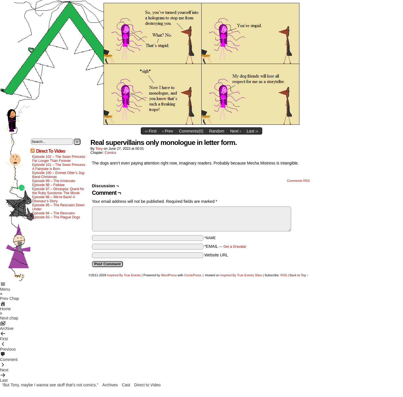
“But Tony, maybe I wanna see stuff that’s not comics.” (50, 385)
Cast (126, 385)
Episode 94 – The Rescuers (53, 213)
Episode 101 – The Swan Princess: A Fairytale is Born (59, 167)
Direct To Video (50, 151)
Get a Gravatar (235, 247)
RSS (283, 275)
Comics (110, 153)
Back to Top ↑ (299, 275)
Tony (99, 149)
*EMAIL (225, 246)
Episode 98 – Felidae (48, 185)
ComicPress (192, 275)
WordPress (169, 275)
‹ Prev (167, 131)
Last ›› (252, 131)
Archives (110, 385)
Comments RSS (298, 180)
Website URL (216, 255)
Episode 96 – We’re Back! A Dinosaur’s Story (53, 199)
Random (216, 131)
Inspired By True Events (124, 275)
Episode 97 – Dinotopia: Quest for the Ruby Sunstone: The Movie (58, 191)
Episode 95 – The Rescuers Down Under (58, 207)
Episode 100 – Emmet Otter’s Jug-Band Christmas (58, 175)
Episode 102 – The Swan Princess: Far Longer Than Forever (59, 159)
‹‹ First (150, 131)
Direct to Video (147, 385)
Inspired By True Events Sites (241, 275)
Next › (235, 131)
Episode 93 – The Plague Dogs (56, 217)
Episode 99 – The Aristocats (53, 181)
